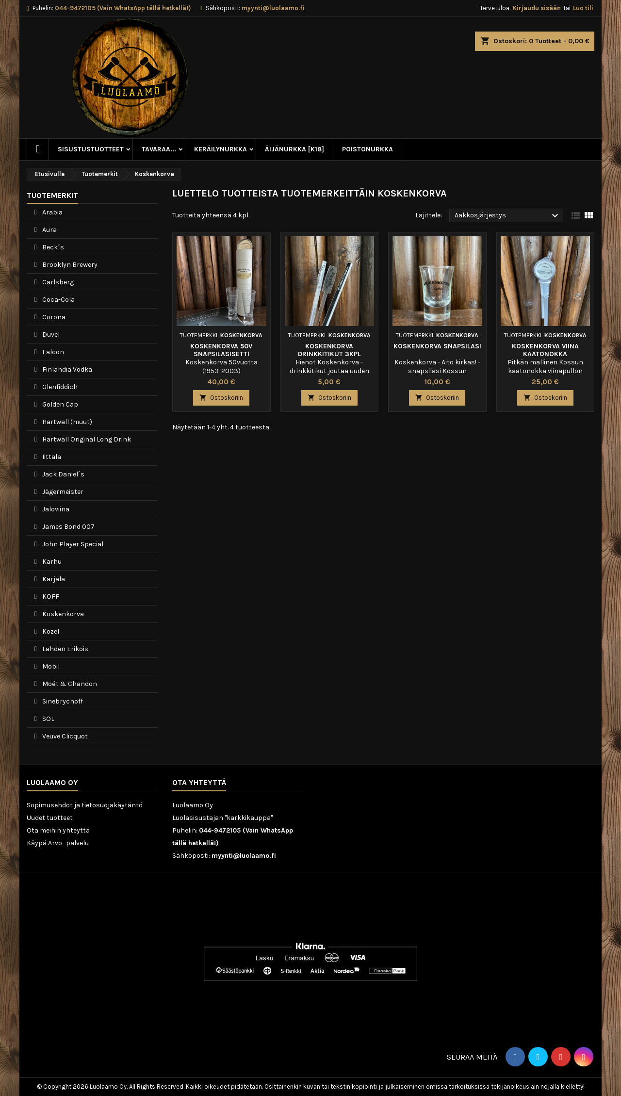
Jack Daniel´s (62, 474)
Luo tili (583, 8)
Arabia (52, 212)
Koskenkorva (62, 614)
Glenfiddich (59, 387)
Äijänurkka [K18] (294, 149)
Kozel (50, 631)
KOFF (50, 596)
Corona (53, 317)
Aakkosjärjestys (508, 216)
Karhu (51, 561)
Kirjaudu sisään (537, 8)
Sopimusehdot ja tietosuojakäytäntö (85, 805)
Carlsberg (57, 282)
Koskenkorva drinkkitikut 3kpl (329, 350)
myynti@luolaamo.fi (273, 8)
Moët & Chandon (69, 684)
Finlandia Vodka (66, 369)
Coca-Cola (58, 299)
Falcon (52, 352)
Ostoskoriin (221, 397)
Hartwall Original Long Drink (86, 439)
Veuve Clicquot (64, 736)
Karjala (53, 579)
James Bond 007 (68, 527)
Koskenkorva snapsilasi (437, 346)
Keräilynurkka (220, 149)
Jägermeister (62, 492)
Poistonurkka (367, 149)
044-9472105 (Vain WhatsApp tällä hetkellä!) (123, 8)
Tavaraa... (159, 149)
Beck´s (52, 247)
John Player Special (72, 544)
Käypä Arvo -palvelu (58, 843)
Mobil (50, 666)
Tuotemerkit (52, 195)
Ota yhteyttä (199, 782)
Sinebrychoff (62, 701)
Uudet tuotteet (50, 818)
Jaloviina (55, 509)
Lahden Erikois (64, 649)
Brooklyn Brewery (69, 265)
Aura (49, 230)
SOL (47, 719)
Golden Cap (59, 404)
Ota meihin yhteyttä (58, 830)
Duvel (50, 334)
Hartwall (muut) (66, 422)
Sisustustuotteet (91, 149)
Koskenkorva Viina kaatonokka (545, 350)
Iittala (51, 457)
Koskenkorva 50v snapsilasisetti (221, 350)
